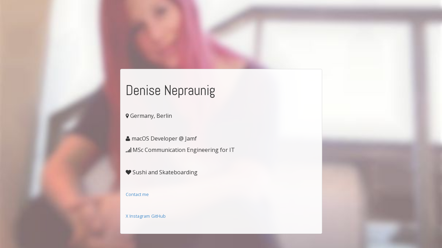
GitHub (158, 216)
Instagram (139, 216)
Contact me (137, 194)
